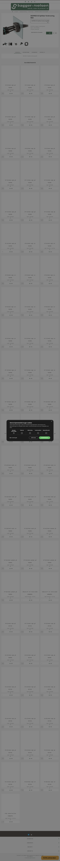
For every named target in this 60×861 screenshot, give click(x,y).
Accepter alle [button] (44, 437)
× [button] (51, 421)
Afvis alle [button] (33, 437)
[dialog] (30, 430)
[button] (13, 437)
